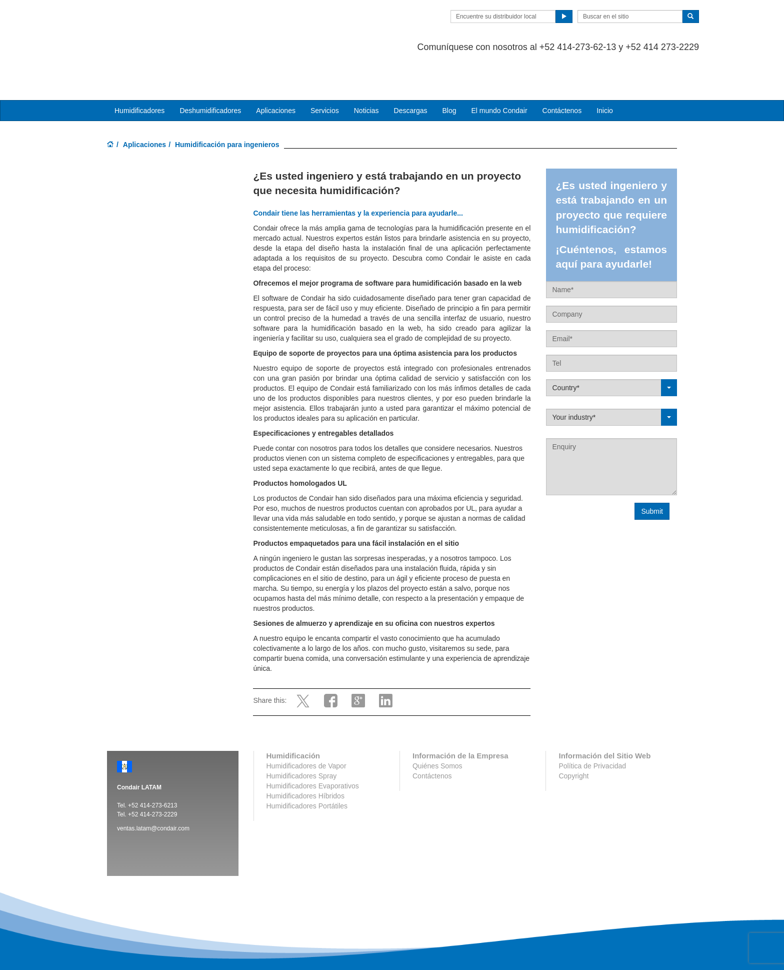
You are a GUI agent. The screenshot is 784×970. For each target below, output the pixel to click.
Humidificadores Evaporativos (312, 746)
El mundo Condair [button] (499, 71)
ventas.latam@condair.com (153, 788)
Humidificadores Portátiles (307, 766)
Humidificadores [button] (139, 71)
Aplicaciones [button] (276, 71)
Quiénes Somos (437, 726)
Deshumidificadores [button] (210, 71)
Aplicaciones (144, 105)
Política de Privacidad (592, 726)
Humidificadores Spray (301, 736)
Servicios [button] (324, 71)
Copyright (573, 736)
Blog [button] (449, 71)
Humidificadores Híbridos (305, 756)
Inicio (604, 71)
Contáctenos (562, 71)
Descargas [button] (411, 71)
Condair (164, 22)
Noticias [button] (366, 71)
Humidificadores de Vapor (306, 726)
